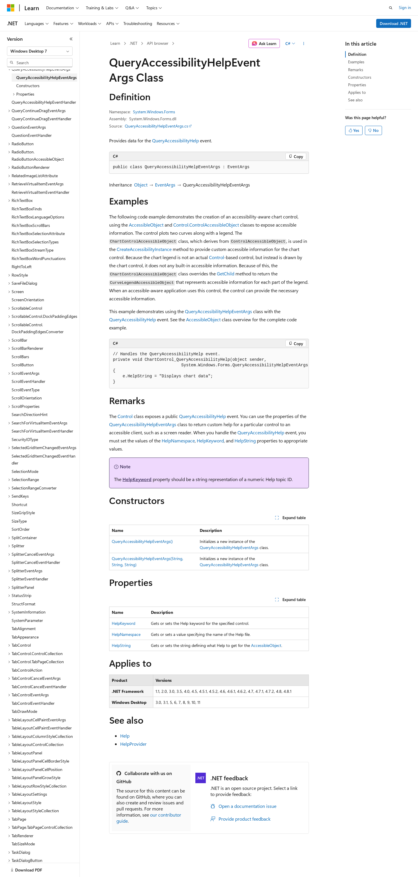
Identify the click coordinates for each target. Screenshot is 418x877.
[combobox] (40, 51)
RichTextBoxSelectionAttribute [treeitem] (38, 233)
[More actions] (304, 43)
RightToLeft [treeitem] (22, 266)
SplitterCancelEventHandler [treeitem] (36, 562)
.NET (133, 43)
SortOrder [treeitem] (21, 529)
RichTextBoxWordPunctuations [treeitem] (39, 258)
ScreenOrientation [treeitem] (28, 299)
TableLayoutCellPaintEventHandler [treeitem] (42, 728)
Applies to (357, 92)
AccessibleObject (146, 225)
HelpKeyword (210, 440)
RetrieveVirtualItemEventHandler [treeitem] (40, 192)
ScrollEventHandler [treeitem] (28, 381)
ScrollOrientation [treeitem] (27, 398)
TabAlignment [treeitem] (24, 628)
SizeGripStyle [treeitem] (23, 512)
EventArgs (165, 185)
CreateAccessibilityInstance (144, 249)
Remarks (355, 69)
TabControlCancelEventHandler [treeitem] (39, 686)
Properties (357, 84)
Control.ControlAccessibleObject (206, 225)
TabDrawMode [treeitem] (24, 711)
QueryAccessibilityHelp (175, 140)
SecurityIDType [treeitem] (25, 439)
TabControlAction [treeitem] (27, 670)
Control (216, 257)
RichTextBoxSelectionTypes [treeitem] (35, 242)
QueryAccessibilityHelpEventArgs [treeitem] (46, 77)
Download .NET (394, 23)
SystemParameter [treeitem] (27, 620)
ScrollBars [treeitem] (20, 356)
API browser (157, 43)
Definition (357, 54)
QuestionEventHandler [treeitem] (32, 135)
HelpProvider (133, 744)
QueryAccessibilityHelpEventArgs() (142, 541)
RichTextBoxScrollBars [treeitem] (31, 225)
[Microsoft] (11, 8)
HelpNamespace (178, 440)
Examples (356, 61)
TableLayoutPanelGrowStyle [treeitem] (36, 777)
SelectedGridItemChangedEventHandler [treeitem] (43, 459)
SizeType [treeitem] (19, 521)
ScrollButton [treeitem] (23, 364)
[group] (209, 368)
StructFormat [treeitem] (23, 604)
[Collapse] (71, 39)
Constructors (359, 77)
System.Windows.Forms (154, 111)
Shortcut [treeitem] (19, 504)
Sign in (405, 7)
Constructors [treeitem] (27, 85)
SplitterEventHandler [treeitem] (30, 579)
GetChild (225, 273)
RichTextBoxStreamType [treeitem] (32, 250)
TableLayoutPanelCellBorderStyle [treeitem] (40, 761)
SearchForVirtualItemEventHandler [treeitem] (42, 431)
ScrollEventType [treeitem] (25, 389)
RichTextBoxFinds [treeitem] (27, 208)
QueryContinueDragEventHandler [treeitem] (41, 118)
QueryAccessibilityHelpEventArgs (218, 311)
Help (124, 736)
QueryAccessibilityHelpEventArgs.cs (156, 126)
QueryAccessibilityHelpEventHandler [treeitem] (44, 102)
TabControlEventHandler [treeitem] (33, 703)
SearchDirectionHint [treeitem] (30, 414)
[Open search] (391, 8)
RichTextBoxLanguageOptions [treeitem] (38, 217)
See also (355, 100)
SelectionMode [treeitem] (25, 471)
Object (140, 185)
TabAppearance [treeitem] (25, 637)
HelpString (245, 440)
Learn (115, 43)
